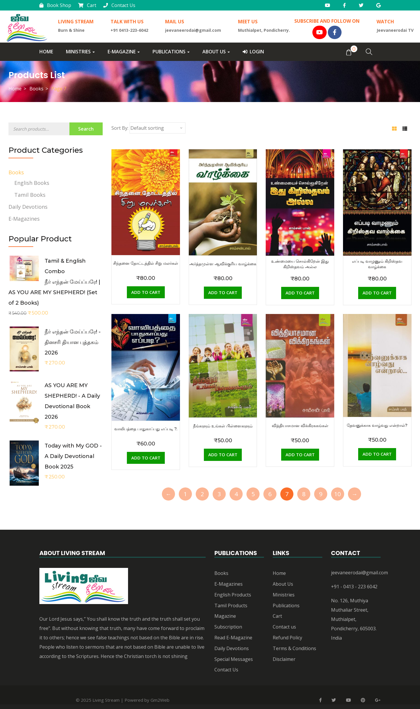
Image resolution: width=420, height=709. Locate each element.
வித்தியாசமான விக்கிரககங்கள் (300, 425)
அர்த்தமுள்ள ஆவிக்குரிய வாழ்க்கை (222, 263)
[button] (348, 52)
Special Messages (233, 659)
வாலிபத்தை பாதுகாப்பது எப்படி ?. (145, 428)
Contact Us (119, 5)
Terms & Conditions (294, 648)
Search (86, 129)
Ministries (80, 51)
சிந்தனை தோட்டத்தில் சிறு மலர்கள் (145, 263)
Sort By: (119, 128)
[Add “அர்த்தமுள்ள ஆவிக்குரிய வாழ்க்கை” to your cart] (223, 293)
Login (253, 51)
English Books (31, 182)
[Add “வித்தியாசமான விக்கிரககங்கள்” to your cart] (300, 455)
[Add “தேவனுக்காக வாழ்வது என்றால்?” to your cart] (377, 454)
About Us (216, 51)
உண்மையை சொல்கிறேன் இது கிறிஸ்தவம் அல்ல (300, 264)
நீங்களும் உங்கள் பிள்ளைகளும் (223, 426)
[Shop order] (158, 128)
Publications (171, 51)
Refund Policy (287, 637)
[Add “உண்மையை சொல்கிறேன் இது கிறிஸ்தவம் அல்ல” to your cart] (300, 293)
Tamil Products (230, 605)
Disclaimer (284, 659)
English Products (232, 595)
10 (337, 494)
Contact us (284, 627)
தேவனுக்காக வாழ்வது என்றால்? (377, 425)
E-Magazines (24, 218)
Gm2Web (159, 700)
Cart (87, 5)
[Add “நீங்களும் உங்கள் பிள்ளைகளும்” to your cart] (223, 455)
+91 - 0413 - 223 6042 (354, 586)
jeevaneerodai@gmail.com (359, 572)
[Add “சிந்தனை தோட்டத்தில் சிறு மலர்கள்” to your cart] (146, 292)
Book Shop (55, 5)
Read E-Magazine (233, 637)
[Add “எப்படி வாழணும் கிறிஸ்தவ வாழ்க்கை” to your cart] (377, 293)
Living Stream (106, 700)
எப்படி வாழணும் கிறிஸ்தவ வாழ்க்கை (377, 264)
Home (46, 51)
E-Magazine (124, 51)
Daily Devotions (28, 206)
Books (36, 88)
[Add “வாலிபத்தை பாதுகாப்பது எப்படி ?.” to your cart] (146, 458)
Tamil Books (30, 194)
